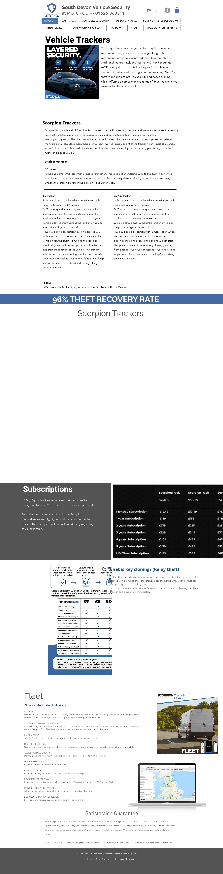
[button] (177, 10)
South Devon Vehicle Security (96, 7)
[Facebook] (167, 10)
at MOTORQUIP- (93, 13)
